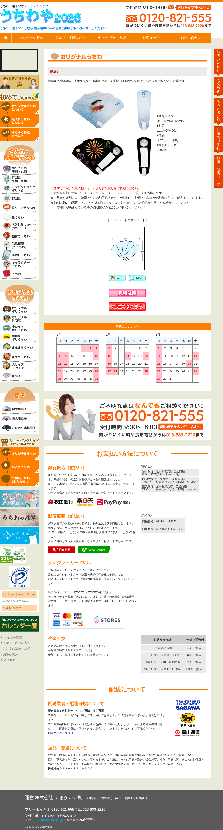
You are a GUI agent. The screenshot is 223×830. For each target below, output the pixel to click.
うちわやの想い (31, 38)
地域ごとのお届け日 (60, 733)
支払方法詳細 (218, 110)
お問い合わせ (191, 38)
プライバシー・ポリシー (19, 594)
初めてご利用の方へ (71, 38)
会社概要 (9, 660)
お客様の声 (151, 38)
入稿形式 (218, 85)
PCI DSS (81, 596)
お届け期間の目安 (218, 171)
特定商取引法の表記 (16, 601)
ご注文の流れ (218, 139)
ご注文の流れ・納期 (111, 38)
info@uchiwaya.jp (50, 820)
